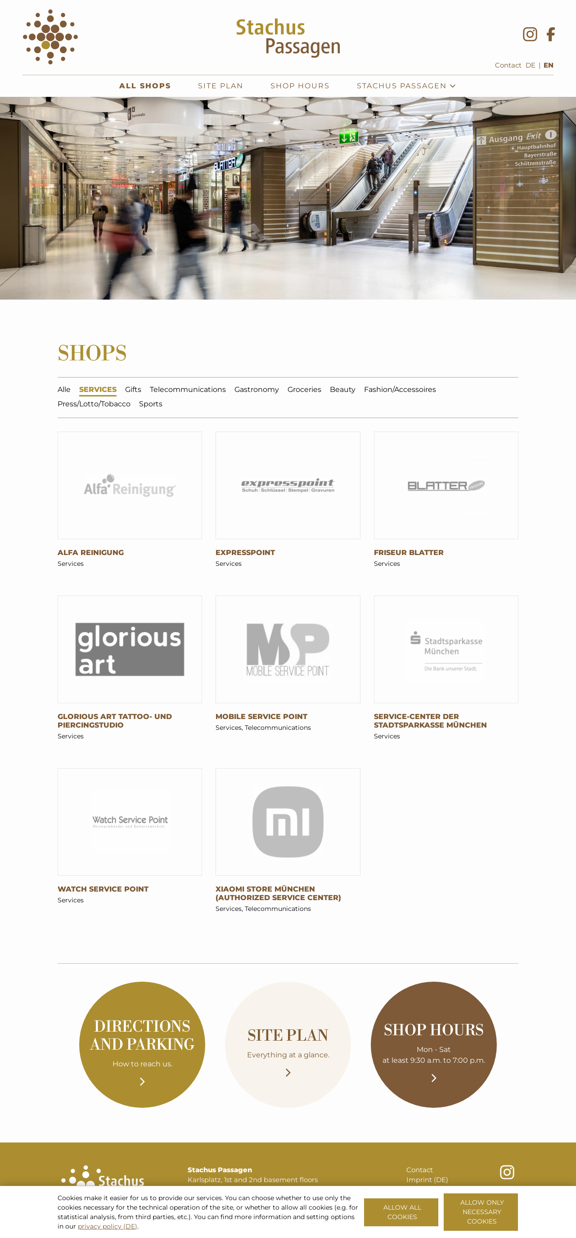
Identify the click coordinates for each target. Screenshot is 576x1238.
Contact (508, 65)
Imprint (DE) (427, 1180)
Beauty (343, 390)
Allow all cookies (402, 1212)
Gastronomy (256, 390)
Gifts (133, 390)
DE (531, 65)
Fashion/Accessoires (400, 390)
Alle (64, 390)
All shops (145, 86)
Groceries (304, 390)
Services (98, 390)
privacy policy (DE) (107, 1226)
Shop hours (300, 86)
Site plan (220, 86)
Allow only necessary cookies (482, 1211)
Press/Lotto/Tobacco (94, 405)
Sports (150, 405)
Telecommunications (188, 390)
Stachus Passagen (407, 86)
